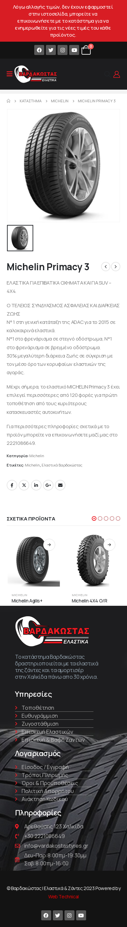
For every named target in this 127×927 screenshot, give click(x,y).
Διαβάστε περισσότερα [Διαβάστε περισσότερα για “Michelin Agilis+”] (49, 545)
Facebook (12, 485)
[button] (94, 518)
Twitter (24, 485)
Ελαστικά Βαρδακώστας (62, 465)
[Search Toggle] (108, 74)
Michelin (36, 455)
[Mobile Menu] (9, 74)
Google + (48, 485)
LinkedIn (36, 485)
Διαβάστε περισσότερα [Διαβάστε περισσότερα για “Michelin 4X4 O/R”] (109, 545)
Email (60, 485)
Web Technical (63, 896)
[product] (33, 560)
